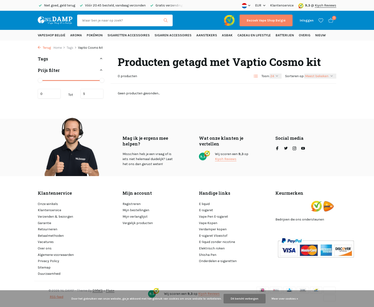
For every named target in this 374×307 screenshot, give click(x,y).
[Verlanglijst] (320, 20)
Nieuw (320, 35)
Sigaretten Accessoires (128, 35)
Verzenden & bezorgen (55, 217)
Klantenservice (282, 5)
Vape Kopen (208, 223)
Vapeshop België (51, 35)
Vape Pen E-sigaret (213, 217)
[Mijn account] (307, 20)
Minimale (49, 93)
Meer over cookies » (285, 298)
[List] (256, 76)
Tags (72, 47)
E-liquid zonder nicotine (217, 242)
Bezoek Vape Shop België (266, 20)
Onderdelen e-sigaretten (218, 261)
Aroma (76, 35)
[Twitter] (286, 149)
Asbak (227, 35)
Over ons (45, 248)
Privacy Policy (48, 261)
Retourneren (47, 229)
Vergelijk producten (138, 223)
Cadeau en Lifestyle (254, 35)
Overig (304, 35)
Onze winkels (48, 204)
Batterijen (285, 35)
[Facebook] (277, 149)
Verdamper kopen (213, 229)
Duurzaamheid (49, 274)
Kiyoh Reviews (325, 5)
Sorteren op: (294, 76)
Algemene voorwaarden (56, 255)
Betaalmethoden (51, 236)
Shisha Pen (207, 255)
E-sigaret (206, 210)
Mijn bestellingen (136, 210)
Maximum (91, 93)
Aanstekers (206, 35)
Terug (44, 47)
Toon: (266, 76)
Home (59, 47)
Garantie (44, 223)
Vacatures (46, 242)
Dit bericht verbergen (244, 298)
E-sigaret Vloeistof (213, 236)
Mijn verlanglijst (135, 217)
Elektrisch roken (212, 248)
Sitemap (44, 267)
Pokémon (95, 35)
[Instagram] (294, 149)
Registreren (132, 204)
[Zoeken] (125, 20)
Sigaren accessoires (173, 35)
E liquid (204, 204)
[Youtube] (303, 149)
